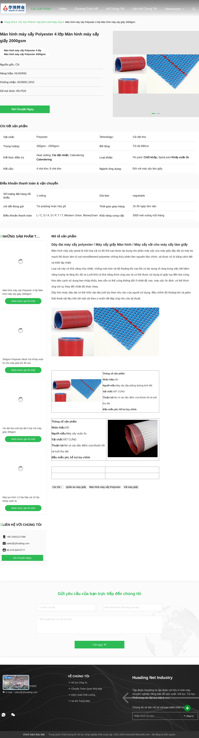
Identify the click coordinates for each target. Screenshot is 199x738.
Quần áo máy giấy (76, 487)
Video (63, 8)
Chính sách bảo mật (34, 734)
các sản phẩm (26, 22)
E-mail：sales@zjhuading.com (19, 692)
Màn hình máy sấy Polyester (105, 487)
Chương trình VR (86, 8)
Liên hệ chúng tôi (144, 8)
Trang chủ (16, 8)
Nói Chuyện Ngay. (25, 109)
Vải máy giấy (131, 487)
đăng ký (188, 715)
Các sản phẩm (41, 8)
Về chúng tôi (115, 8)
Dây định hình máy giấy (49, 22)
